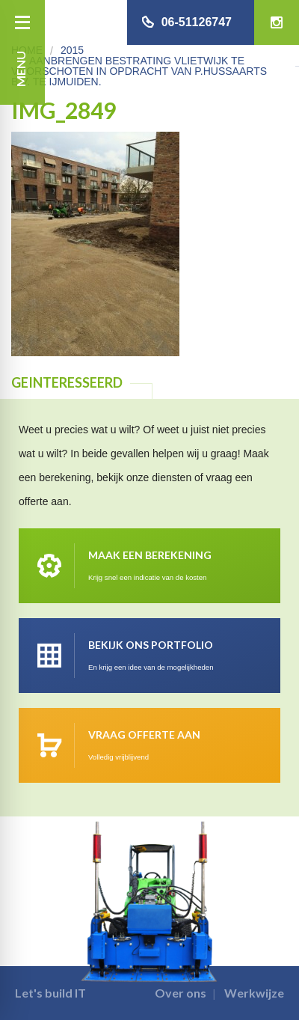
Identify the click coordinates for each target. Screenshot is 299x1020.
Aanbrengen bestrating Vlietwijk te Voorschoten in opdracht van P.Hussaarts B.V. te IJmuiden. (139, 71)
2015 (72, 50)
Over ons (180, 993)
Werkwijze (254, 993)
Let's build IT (50, 993)
